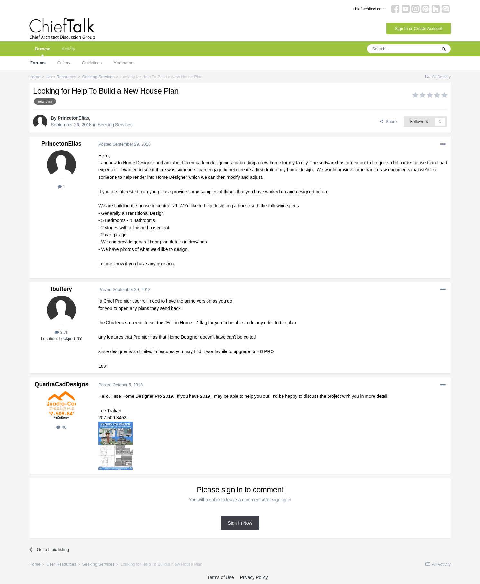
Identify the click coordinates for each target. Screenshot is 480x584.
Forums (38, 62)
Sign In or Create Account (418, 28)
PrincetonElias (73, 118)
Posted (124, 144)
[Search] (402, 48)
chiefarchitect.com (368, 9)
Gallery (63, 62)
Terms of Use (220, 577)
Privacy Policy (254, 577)
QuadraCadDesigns (61, 384)
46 (61, 427)
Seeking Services (115, 124)
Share (388, 121)
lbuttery (61, 289)
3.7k (61, 332)
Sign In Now (240, 522)
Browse (42, 51)
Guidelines (92, 62)
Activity (68, 48)
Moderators (123, 62)
